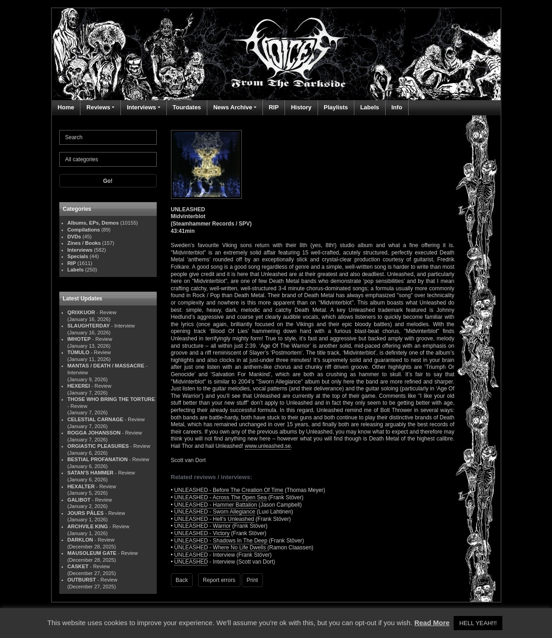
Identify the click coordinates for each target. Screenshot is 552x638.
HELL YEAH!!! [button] (478, 623)
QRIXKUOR (81, 312)
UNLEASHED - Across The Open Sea (220, 497)
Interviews (141, 107)
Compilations (84, 229)
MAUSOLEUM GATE (92, 553)
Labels (369, 107)
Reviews (98, 107)
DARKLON (80, 539)
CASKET (78, 566)
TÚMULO (79, 352)
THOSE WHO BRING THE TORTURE (111, 399)
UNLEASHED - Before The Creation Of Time (228, 490)
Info (396, 107)
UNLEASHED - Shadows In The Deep (220, 540)
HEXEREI (79, 386)
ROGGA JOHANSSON (94, 432)
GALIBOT (79, 499)
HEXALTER (81, 486)
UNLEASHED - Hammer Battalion (215, 505)
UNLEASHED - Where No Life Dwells (220, 547)
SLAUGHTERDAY (89, 325)
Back (182, 580)
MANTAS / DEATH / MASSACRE (106, 365)
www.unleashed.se (268, 446)
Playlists (336, 107)
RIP (274, 107)
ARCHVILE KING (88, 526)
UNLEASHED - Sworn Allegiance (214, 511)
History (301, 107)
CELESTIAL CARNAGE (96, 419)
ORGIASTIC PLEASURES (98, 446)
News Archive (232, 107)
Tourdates (186, 107)
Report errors (219, 580)
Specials (78, 256)
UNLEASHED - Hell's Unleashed (214, 519)
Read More (432, 623)
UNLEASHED (191, 555)
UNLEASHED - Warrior (202, 526)
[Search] (108, 137)
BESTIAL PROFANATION (98, 459)
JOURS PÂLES (86, 513)
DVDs (74, 236)
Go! (108, 181)
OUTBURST (82, 579)
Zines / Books (84, 243)
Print (252, 580)
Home (65, 107)
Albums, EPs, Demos (93, 223)
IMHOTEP (79, 339)
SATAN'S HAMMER (91, 472)
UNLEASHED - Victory (201, 533)
